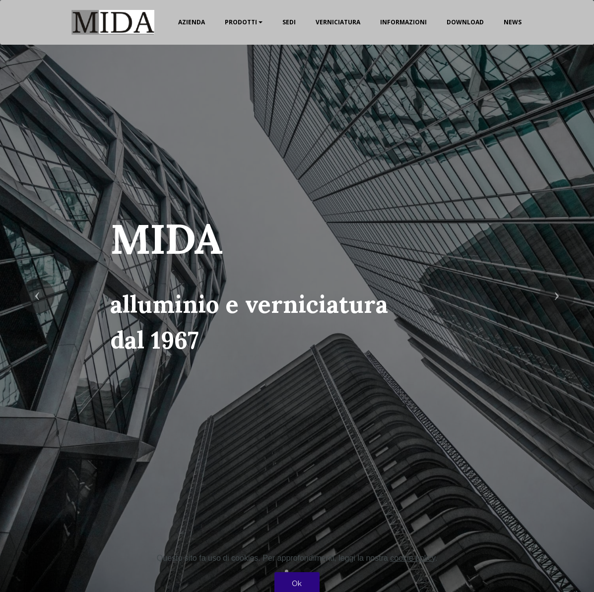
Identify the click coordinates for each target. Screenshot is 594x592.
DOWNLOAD (465, 22)
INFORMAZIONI (403, 22)
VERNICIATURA (338, 22)
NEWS (513, 22)
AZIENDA (191, 22)
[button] (37, 296)
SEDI (289, 22)
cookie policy (412, 570)
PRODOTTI (241, 22)
